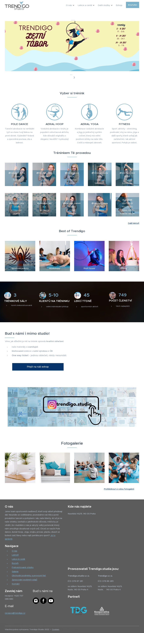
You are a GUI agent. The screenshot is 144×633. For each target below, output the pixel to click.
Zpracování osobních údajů (24, 579)
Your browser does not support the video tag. (108, 347)
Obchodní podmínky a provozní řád (29, 575)
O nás (14, 551)
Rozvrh (15, 563)
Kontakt (16, 583)
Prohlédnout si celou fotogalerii (119, 489)
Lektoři (15, 555)
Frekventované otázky (23, 567)
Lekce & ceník (18, 559)
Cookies (55, 629)
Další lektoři (133, 223)
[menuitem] (106, 5)
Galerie (15, 571)
